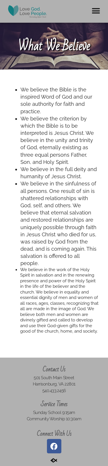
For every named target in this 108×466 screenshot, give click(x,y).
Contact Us (54, 369)
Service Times (54, 404)
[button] (95, 10)
